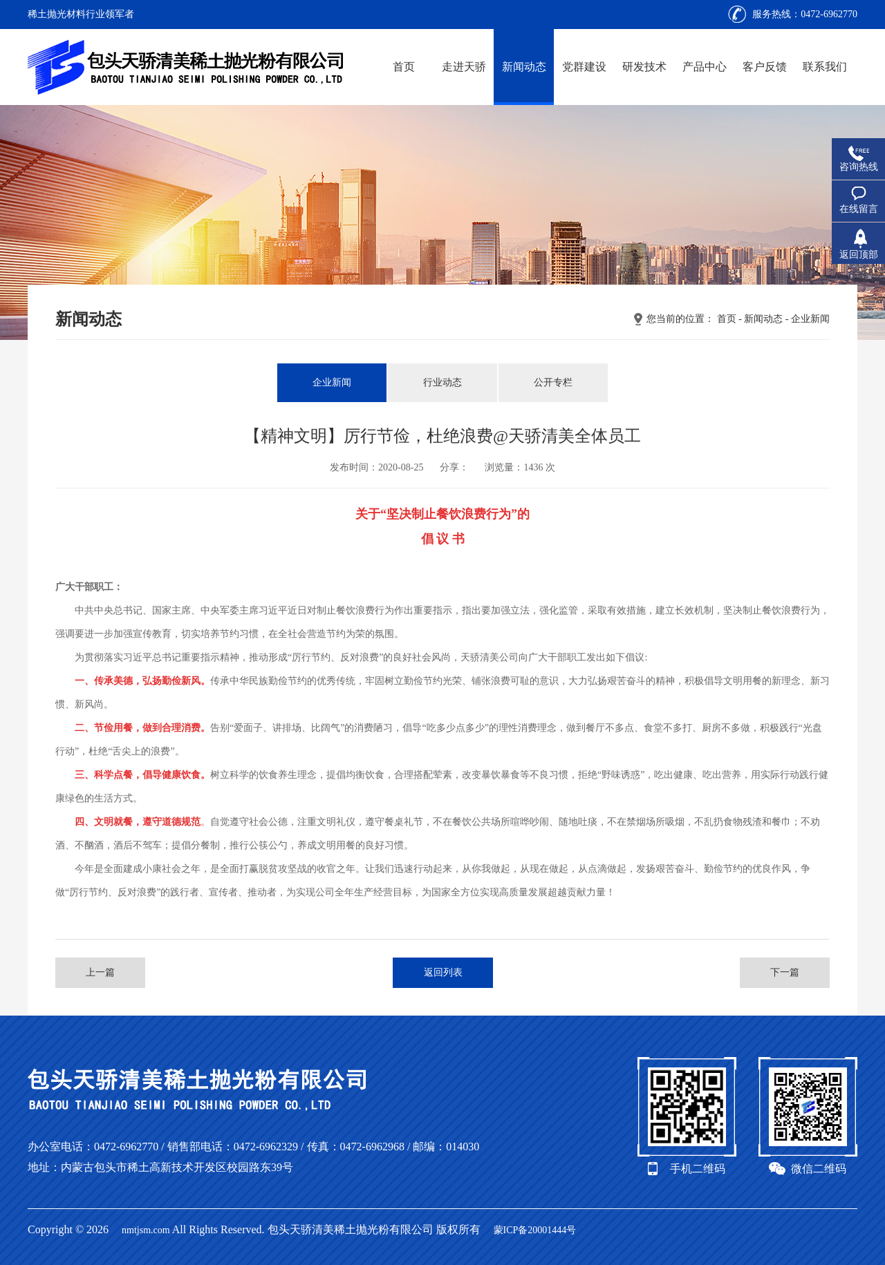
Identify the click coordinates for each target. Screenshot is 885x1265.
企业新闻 (810, 319)
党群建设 (584, 67)
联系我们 (825, 67)
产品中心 (704, 67)
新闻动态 (524, 67)
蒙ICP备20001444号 (535, 1230)
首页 (404, 67)
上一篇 (100, 972)
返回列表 (443, 972)
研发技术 (644, 67)
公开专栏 (553, 382)
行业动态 (442, 382)
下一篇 (784, 972)
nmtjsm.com (146, 1230)
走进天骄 (464, 67)
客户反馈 (765, 67)
